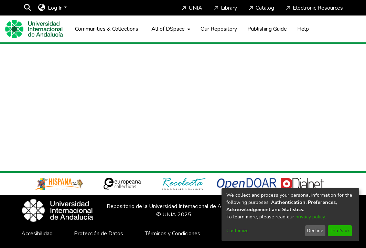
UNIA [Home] (191, 8)
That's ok (340, 230)
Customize (237, 230)
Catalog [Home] (260, 8)
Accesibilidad (37, 233)
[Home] (34, 29)
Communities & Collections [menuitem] (106, 29)
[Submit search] (27, 8)
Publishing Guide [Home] (267, 29)
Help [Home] (303, 29)
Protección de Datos (98, 233)
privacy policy (310, 217)
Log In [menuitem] (55, 8)
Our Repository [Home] (219, 29)
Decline (315, 230)
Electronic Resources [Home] (313, 8)
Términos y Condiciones (172, 233)
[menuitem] (41, 8)
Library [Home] (225, 8)
